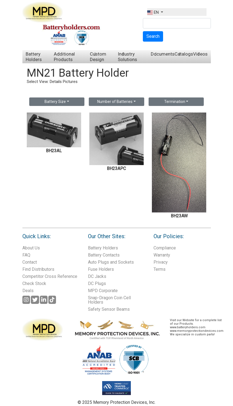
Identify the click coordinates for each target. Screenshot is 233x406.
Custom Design (98, 56)
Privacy (161, 262)
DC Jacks (97, 276)
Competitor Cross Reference (49, 276)
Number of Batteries (114, 101)
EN (153, 12)
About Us (31, 247)
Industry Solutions (127, 56)
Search (153, 36)
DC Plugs (97, 283)
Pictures (70, 81)
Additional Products (64, 56)
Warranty (162, 255)
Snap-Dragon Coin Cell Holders (109, 300)
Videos (200, 54)
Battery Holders (34, 56)
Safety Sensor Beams (109, 309)
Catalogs (184, 54)
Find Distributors (38, 269)
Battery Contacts (104, 255)
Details (56, 81)
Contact (29, 262)
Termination (174, 101)
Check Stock (34, 283)
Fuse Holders (101, 269)
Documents (163, 54)
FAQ (26, 255)
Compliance (165, 247)
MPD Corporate (103, 290)
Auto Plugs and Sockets (111, 262)
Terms (160, 269)
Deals (28, 290)
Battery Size (55, 101)
